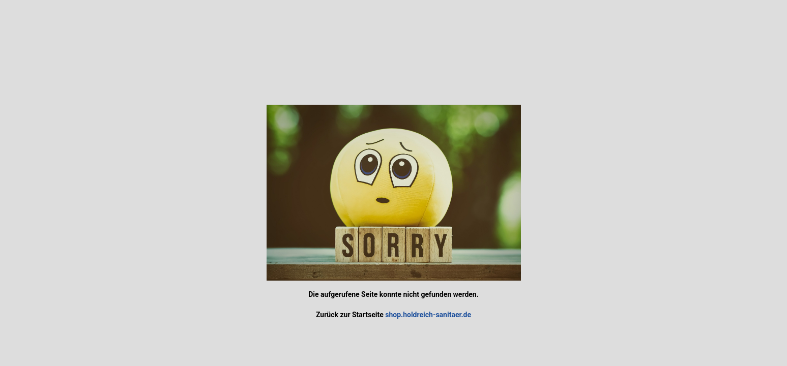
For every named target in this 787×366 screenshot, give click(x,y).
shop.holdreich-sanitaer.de (428, 315)
